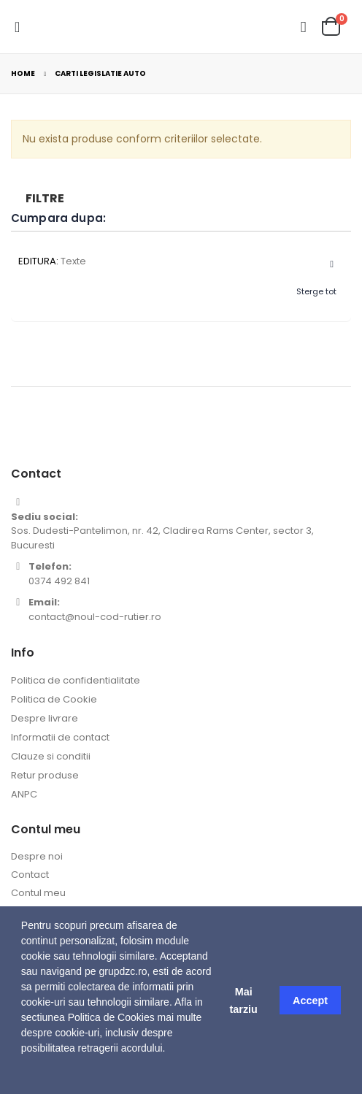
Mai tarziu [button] (243, 1000)
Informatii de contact (60, 737)
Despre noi (37, 856)
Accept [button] (310, 1000)
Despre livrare (44, 718)
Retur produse (45, 775)
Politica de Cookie (54, 699)
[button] (23, 1076)
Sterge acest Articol (325, 264)
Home (23, 73)
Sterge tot (316, 291)
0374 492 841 (59, 581)
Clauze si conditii (50, 756)
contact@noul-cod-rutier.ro (94, 617)
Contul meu (38, 893)
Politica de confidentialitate (75, 680)
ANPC (24, 794)
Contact (30, 874)
